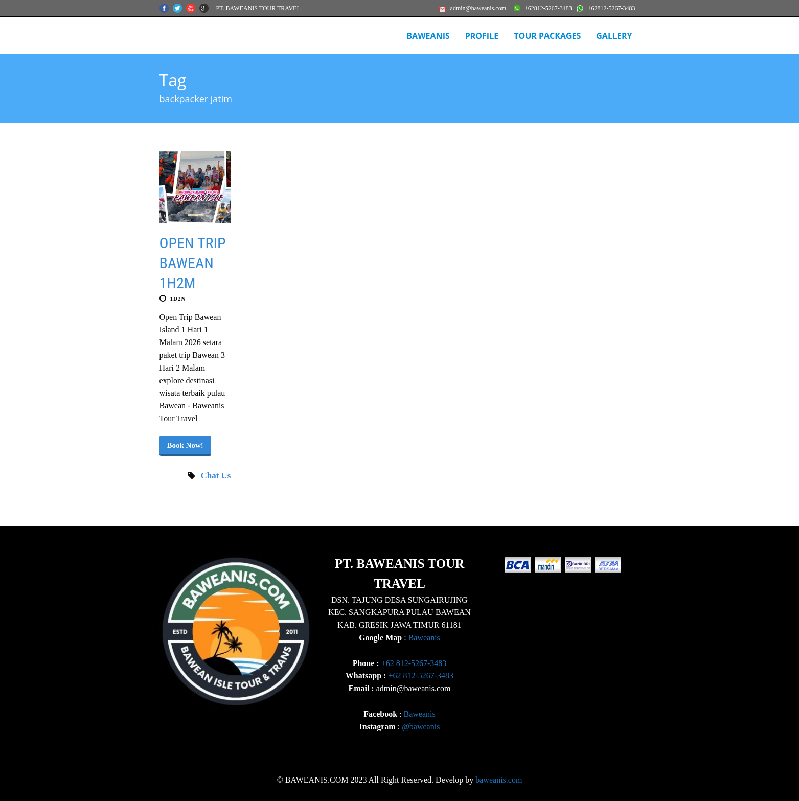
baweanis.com (498, 779)
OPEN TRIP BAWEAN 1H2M (192, 263)
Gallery (614, 35)
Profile (481, 35)
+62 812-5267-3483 (414, 663)
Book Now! (185, 445)
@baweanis (421, 726)
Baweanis (424, 637)
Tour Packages (547, 35)
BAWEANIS (427, 35)
